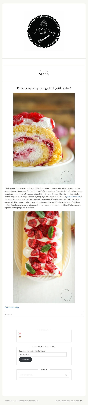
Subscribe (25, 359)
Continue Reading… (12, 307)
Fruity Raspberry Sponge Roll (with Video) (44, 88)
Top (82, 400)
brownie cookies (73, 196)
